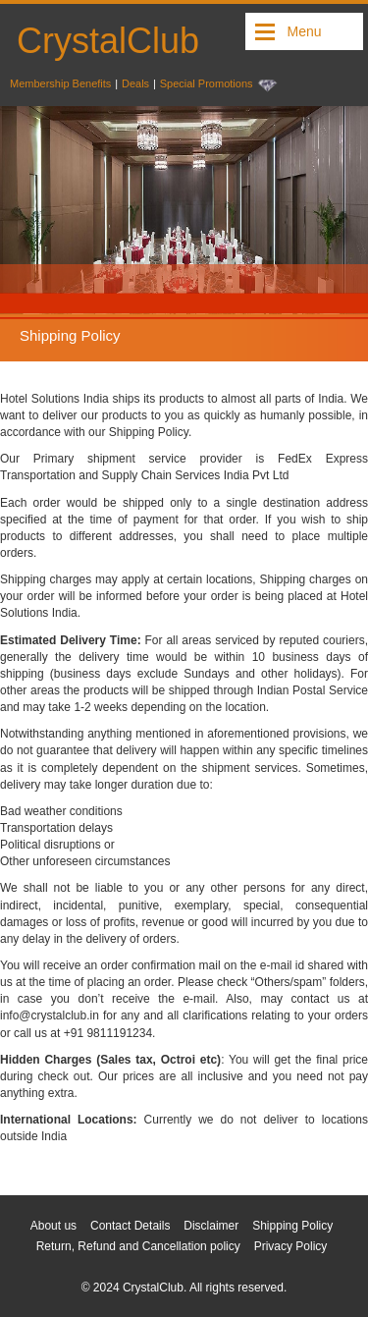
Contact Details (130, 1226)
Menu (304, 31)
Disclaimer (211, 1226)
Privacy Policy (291, 1246)
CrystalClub (108, 41)
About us (53, 1226)
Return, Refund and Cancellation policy (138, 1246)
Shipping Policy (292, 1226)
